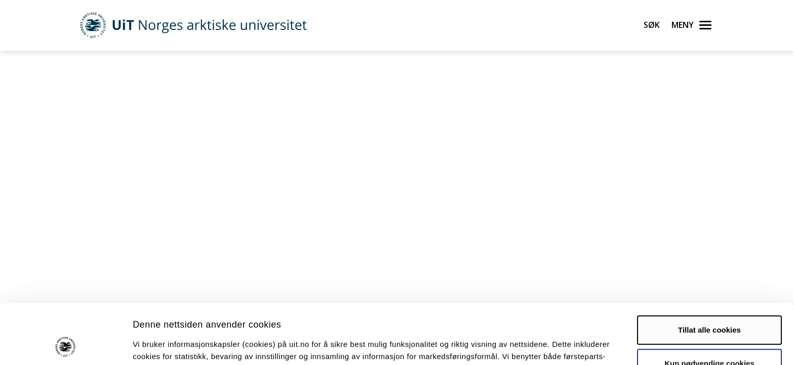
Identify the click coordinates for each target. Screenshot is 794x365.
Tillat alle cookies (709, 274)
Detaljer (539, 345)
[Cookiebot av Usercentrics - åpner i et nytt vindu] (65, 345)
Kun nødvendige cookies (709, 307)
